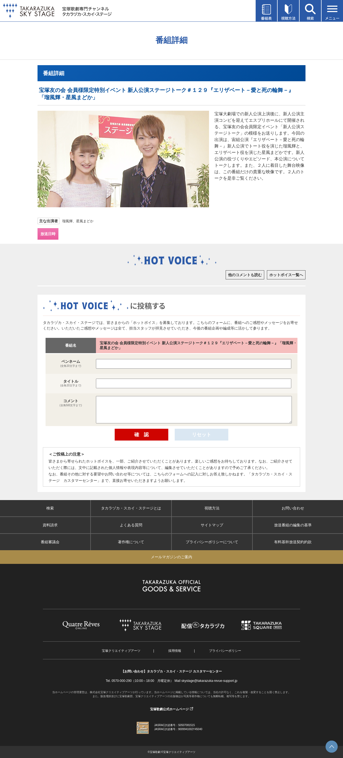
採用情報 (174, 651)
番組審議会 (50, 542)
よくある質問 (131, 525)
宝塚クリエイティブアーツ (121, 651)
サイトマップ (212, 525)
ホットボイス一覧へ (286, 275)
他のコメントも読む (245, 275)
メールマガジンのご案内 (171, 557)
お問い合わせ (293, 508)
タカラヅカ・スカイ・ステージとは (131, 508)
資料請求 (50, 525)
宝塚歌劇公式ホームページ (169, 709)
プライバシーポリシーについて (212, 542)
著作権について (131, 542)
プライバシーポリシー (225, 651)
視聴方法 (211, 508)
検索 (50, 508)
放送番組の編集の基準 (293, 525)
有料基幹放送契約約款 (293, 542)
